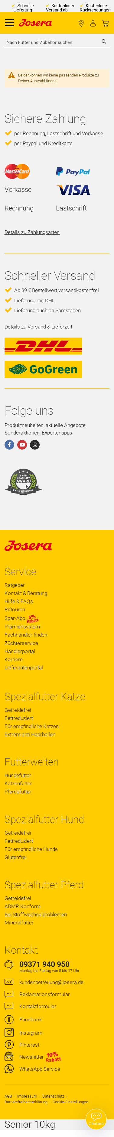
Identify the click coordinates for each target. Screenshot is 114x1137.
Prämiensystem (22, 627)
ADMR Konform (23, 906)
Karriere (14, 659)
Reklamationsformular (44, 994)
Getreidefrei (18, 710)
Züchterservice (21, 643)
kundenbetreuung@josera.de (51, 982)
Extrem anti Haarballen (30, 734)
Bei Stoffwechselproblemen (36, 914)
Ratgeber (15, 585)
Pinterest (29, 1045)
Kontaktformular (37, 1006)
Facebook (30, 1020)
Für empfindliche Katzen (32, 726)
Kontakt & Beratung (26, 593)
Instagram (30, 1033)
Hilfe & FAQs (19, 601)
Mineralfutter (19, 923)
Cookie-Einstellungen (70, 1102)
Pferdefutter (18, 792)
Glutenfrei (16, 857)
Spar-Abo (22, 618)
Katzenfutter (18, 783)
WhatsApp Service (39, 1069)
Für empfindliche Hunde (31, 849)
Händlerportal (20, 651)
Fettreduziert (19, 718)
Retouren (15, 609)
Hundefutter (18, 775)
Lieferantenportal (24, 668)
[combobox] (57, 42)
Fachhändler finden (81, 23)
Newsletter (31, 1057)
